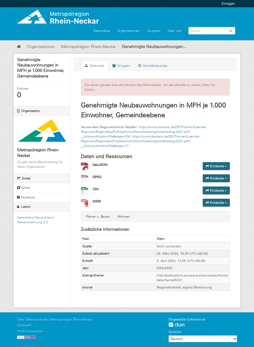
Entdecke (216, 166)
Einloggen (228, 3)
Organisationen (128, 31)
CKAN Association (30, 331)
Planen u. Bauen (98, 216)
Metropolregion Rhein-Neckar (88, 46)
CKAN (176, 324)
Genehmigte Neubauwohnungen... (154, 46)
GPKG (97, 177)
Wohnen (123, 216)
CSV (96, 189)
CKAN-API (24, 325)
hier (213, 85)
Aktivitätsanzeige (153, 65)
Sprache (174, 332)
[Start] (19, 46)
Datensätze (101, 31)
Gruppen (153, 31)
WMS (97, 201)
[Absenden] (231, 30)
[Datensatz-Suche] (211, 30)
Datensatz (94, 65)
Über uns (174, 31)
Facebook (26, 197)
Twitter (24, 188)
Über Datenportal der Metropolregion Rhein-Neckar (55, 319)
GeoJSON (100, 165)
